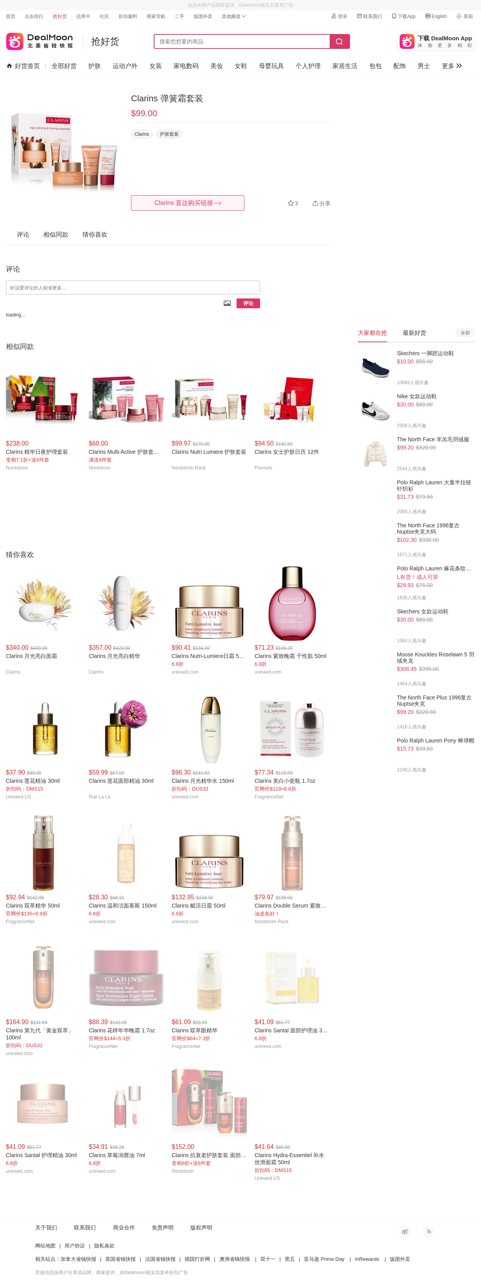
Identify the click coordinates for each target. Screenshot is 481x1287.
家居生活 (344, 66)
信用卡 (83, 16)
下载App (403, 16)
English (436, 16)
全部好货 (64, 66)
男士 (424, 66)
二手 (179, 16)
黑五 (290, 1259)
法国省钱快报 (160, 1259)
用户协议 (75, 1246)
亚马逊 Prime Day (324, 1259)
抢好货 (60, 16)
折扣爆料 (127, 16)
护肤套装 (169, 134)
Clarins (142, 134)
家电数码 (186, 66)
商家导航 (156, 16)
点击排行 (34, 16)
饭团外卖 (203, 16)
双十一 (268, 1259)
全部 (465, 333)
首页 (10, 16)
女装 (155, 66)
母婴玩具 (271, 66)
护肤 (94, 66)
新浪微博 (405, 1231)
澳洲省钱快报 (234, 1259)
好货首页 (23, 66)
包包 (375, 66)
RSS (428, 1231)
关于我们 (46, 1227)
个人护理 (308, 66)
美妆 (216, 66)
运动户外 (125, 66)
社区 (104, 16)
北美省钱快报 (39, 39)
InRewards (367, 1259)
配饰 (399, 66)
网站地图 (45, 1246)
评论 (248, 303)
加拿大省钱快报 (78, 1259)
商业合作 (124, 1227)
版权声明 (201, 1227)
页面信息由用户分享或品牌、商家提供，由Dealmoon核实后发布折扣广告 (111, 1272)
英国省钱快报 (120, 1259)
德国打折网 (197, 1259)
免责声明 (163, 1227)
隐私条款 (104, 1246)
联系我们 (369, 16)
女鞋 (241, 66)
